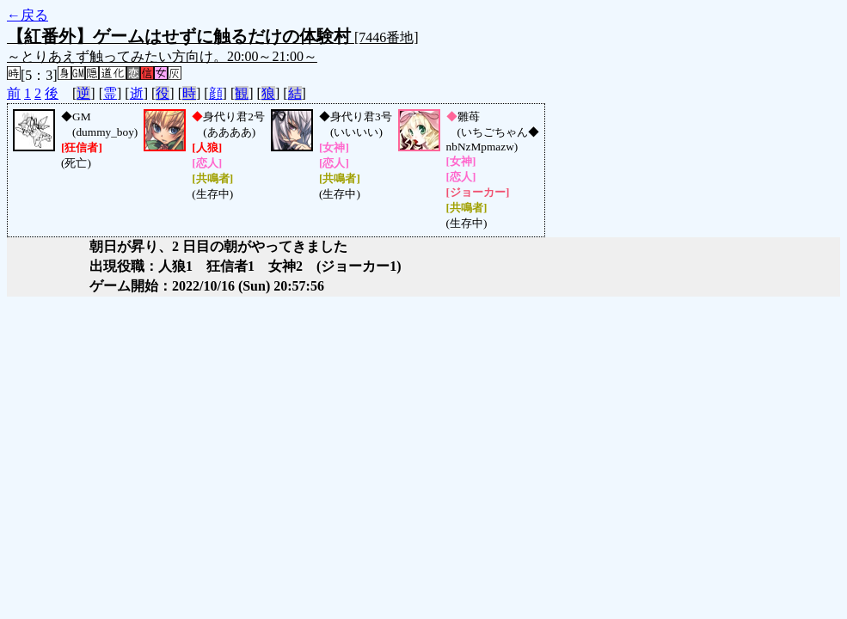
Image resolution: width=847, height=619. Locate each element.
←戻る (27, 15)
